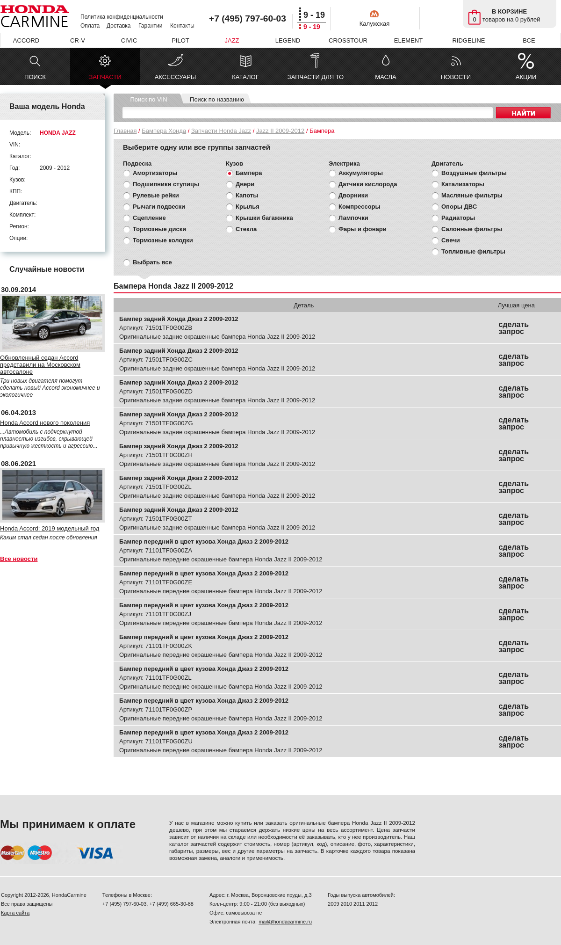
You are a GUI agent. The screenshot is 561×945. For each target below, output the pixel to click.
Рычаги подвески (159, 206)
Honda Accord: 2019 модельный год (49, 528)
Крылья (247, 206)
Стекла (246, 229)
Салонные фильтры (471, 229)
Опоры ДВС (459, 206)
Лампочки (353, 217)
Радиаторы (458, 217)
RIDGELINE (468, 40)
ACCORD (26, 40)
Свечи (450, 240)
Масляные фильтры (472, 195)
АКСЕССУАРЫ (175, 76)
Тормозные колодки (163, 240)
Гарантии (150, 25)
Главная (125, 130)
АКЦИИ (526, 76)
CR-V (77, 40)
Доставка (119, 25)
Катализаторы (462, 184)
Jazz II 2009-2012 (280, 130)
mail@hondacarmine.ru (285, 921)
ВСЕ (529, 40)
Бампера (249, 172)
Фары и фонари (362, 229)
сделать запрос (513, 327)
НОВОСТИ (456, 76)
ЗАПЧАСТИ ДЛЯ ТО (316, 76)
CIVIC (129, 40)
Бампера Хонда (164, 130)
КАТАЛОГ (245, 76)
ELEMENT (408, 40)
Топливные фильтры (473, 251)
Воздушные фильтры (474, 172)
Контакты (182, 25)
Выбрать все (152, 262)
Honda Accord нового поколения (45, 422)
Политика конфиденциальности (121, 17)
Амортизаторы (155, 172)
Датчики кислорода (367, 184)
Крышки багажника (264, 217)
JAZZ (231, 40)
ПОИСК (35, 76)
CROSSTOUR (348, 40)
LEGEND (287, 40)
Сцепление (149, 217)
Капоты (247, 195)
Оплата (90, 25)
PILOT (180, 40)
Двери (245, 184)
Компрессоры (359, 206)
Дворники (353, 195)
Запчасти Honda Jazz (221, 130)
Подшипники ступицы (166, 184)
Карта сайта (15, 913)
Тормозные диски (159, 229)
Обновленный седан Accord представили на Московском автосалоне (40, 364)
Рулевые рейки (156, 195)
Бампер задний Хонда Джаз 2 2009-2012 (178, 318)
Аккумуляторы (360, 172)
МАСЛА (385, 76)
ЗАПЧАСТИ (105, 79)
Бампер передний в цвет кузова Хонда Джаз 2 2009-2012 (203, 541)
